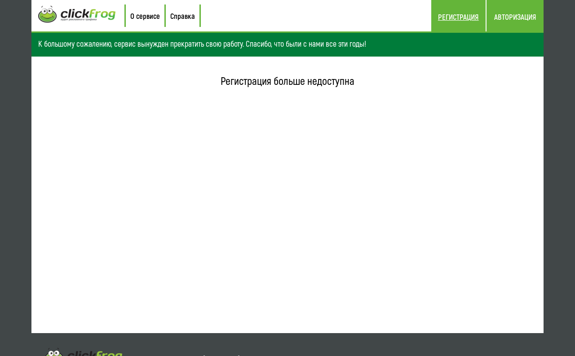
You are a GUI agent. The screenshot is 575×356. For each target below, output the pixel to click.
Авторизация (515, 16)
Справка (182, 15)
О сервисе (145, 15)
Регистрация (458, 16)
